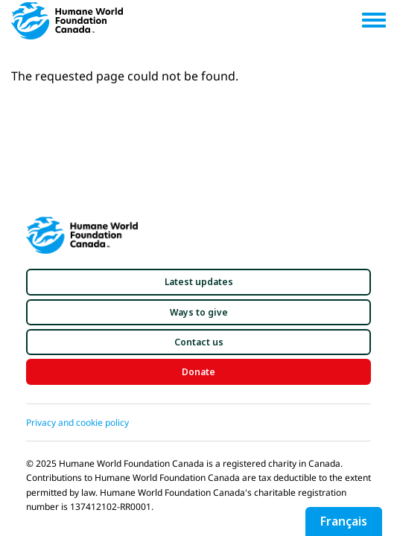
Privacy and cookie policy (77, 422)
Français (343, 521)
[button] (198, 282)
